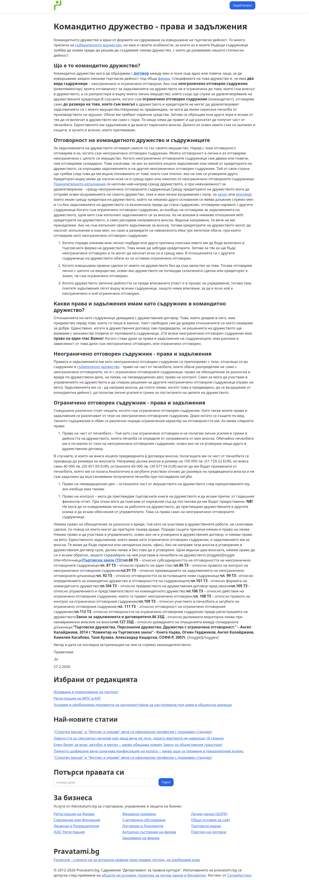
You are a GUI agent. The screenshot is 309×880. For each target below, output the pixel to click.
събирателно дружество (98, 366)
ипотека (243, 194)
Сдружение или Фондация (77, 819)
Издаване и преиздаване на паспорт (86, 691)
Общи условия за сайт (210, 819)
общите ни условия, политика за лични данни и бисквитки (154, 875)
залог (223, 194)
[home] (58, 5)
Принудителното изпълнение (80, 183)
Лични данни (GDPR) (209, 813)
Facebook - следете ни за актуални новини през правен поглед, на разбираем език (127, 859)
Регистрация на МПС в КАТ (77, 698)
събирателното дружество (98, 44)
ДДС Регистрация (69, 831)
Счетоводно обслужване (143, 819)
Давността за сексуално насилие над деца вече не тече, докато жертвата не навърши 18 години (139, 738)
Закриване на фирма (140, 837)
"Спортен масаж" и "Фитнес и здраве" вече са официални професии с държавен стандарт (133, 731)
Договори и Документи (142, 825)
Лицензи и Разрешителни (76, 825)
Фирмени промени (139, 813)
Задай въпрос (242, 5)
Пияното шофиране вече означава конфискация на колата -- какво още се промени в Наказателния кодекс (149, 751)
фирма (164, 78)
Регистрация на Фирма (74, 813)
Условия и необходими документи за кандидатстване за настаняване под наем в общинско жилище (143, 704)
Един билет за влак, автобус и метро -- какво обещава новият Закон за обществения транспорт (138, 744)
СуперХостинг (239, 875)
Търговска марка (206, 825)
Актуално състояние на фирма (149, 831)
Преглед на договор (208, 831)
